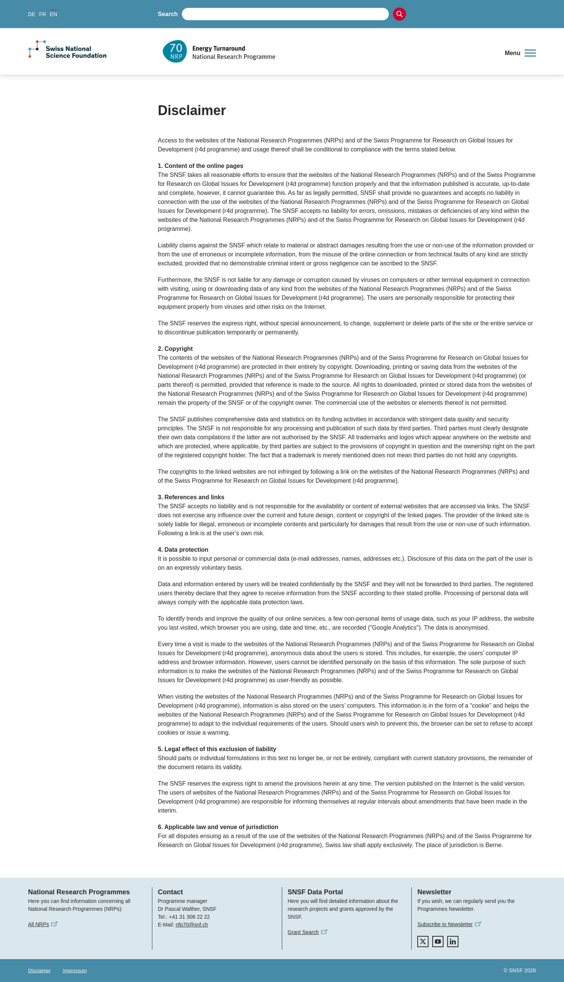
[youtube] (437, 941)
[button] (520, 53)
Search (168, 14)
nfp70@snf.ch (192, 925)
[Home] (329, 51)
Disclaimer (39, 970)
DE (31, 14)
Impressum (75, 970)
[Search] (399, 14)
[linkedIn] (452, 941)
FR (42, 14)
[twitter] (423, 941)
